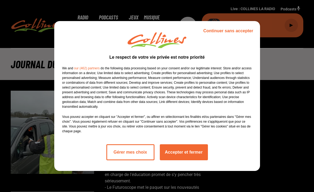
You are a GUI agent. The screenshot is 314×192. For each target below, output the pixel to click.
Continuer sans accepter (228, 31)
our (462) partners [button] (87, 68)
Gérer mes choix (130, 152)
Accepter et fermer (184, 152)
